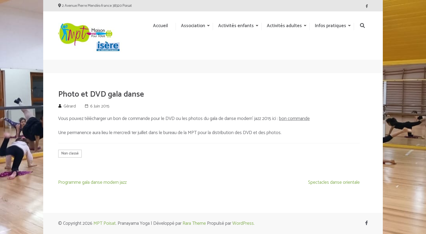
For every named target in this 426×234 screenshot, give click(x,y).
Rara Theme (194, 223)
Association (193, 26)
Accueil (160, 26)
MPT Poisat (104, 223)
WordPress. (243, 223)
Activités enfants (236, 26)
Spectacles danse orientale (334, 182)
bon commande (294, 118)
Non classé (70, 153)
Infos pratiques (330, 26)
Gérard (70, 106)
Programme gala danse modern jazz (92, 182)
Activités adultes (284, 26)
